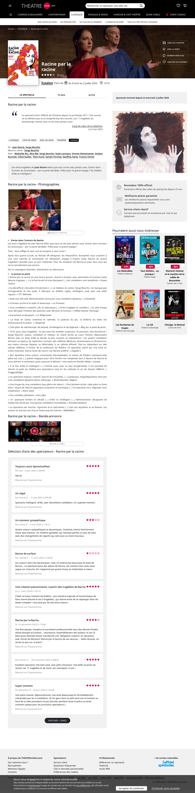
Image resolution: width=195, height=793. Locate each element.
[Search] (111, 5)
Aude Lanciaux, (63, 153)
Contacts (12, 774)
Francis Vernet (86, 156)
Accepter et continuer (131, 788)
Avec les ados (46, 140)
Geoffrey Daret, (71, 156)
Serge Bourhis (33, 147)
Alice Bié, (34, 153)
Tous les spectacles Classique (142, 22)
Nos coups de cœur (47, 22)
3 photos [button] (90, 200)
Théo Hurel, (39, 156)
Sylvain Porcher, (53, 156)
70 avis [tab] (61, 95)
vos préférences (83, 785)
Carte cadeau (176, 14)
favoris (175, 62)
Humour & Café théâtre (126, 14)
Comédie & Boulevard (30, 14)
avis (173, 55)
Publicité (103, 767)
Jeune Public (153, 14)
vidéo (171, 49)
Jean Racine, (18, 147)
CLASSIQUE (14, 140)
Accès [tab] (92, 95)
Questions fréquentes (65, 767)
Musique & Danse (98, 14)
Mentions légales (16, 770)
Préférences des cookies (66, 774)
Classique (77, 14)
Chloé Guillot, (25, 156)
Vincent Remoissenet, (83, 153)
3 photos (173, 43)
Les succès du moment (91, 22)
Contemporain (57, 14)
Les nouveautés (68, 22)
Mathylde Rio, (21, 153)
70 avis (60, 74)
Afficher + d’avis (57, 696)
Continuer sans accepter (166, 788)
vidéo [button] (73, 410)
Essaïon (47, 83)
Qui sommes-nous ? (18, 764)
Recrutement (14, 767)
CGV (56, 770)
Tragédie (61, 140)
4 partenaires (34, 785)
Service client (60, 764)
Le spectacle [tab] (27, 94)
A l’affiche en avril (115, 22)
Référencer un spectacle (111, 764)
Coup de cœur (29, 140)
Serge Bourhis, (47, 153)
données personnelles (72, 770)
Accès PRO (104, 770)
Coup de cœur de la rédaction (87, 126)
